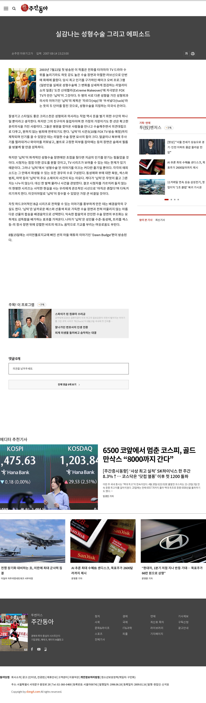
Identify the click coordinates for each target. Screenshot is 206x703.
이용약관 (74, 677)
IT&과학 (127, 628)
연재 (153, 616)
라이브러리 (156, 628)
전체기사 (100, 639)
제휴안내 (52, 677)
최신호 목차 (157, 622)
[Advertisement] (57, 272)
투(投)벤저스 (150, 127)
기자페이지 (156, 634)
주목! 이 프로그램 (21, 304)
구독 (42, 304)
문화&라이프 (102, 628)
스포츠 (98, 634)
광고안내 (183, 628)
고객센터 (63, 677)
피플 (125, 634)
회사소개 (16, 677)
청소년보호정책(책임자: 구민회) (118, 677)
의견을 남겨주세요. (23, 368)
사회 (97, 622)
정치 (97, 616)
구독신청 (183, 622)
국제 (125, 622)
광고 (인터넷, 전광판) (33, 677)
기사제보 (183, 616)
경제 (125, 616)
